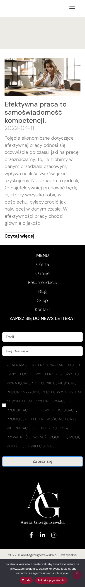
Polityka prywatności (51, 580)
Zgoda (26, 580)
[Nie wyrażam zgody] (77, 575)
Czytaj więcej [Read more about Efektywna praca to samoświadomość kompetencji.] (19, 236)
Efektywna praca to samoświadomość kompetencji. (36, 112)
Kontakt (42, 309)
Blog (42, 291)
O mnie (42, 273)
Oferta (42, 264)
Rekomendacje (42, 282)
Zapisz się (43, 461)
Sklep (42, 300)
